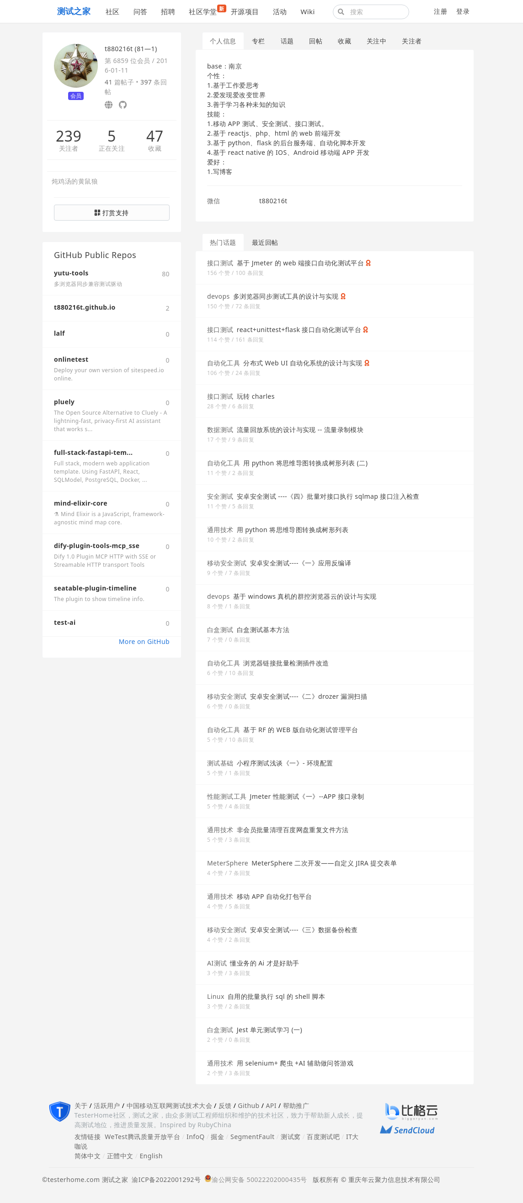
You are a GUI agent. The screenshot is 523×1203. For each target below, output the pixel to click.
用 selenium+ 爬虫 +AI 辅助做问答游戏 (295, 1063)
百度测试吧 (323, 1136)
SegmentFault (252, 1136)
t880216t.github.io (85, 307)
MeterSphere (227, 863)
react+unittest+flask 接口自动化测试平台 (299, 329)
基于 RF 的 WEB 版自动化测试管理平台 (300, 729)
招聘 (168, 11)
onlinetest (71, 359)
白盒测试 (220, 629)
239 (68, 136)
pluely (64, 401)
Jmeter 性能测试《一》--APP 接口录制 (307, 796)
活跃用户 (107, 1105)
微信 (213, 200)
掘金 (217, 1136)
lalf (59, 333)
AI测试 (217, 963)
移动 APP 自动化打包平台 (274, 896)
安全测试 (220, 496)
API (271, 1105)
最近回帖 (265, 242)
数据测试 (220, 429)
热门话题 (223, 242)
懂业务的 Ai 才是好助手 (264, 963)
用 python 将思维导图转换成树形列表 (292, 529)
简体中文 (88, 1155)
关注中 (376, 41)
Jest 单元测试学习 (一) (269, 1029)
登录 (463, 11)
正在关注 (112, 149)
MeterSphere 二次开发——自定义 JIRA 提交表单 (324, 863)
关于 (81, 1105)
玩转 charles (256, 396)
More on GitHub (144, 641)
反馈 (225, 1105)
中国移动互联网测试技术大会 (169, 1105)
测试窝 (290, 1136)
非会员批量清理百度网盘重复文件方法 (293, 829)
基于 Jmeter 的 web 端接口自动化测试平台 (300, 263)
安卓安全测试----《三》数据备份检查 (304, 929)
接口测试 (220, 263)
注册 (440, 11)
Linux (215, 996)
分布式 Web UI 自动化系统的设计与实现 (302, 363)
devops (218, 296)
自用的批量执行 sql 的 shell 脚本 (276, 996)
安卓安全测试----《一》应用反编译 (301, 563)
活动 (280, 11)
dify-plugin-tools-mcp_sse (96, 545)
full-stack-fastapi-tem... (93, 452)
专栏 (258, 41)
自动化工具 (223, 363)
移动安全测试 (227, 563)
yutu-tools (71, 273)
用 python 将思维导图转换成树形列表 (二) (305, 463)
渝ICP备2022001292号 (164, 1179)
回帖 (315, 41)
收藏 (154, 149)
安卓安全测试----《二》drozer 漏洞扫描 (308, 696)
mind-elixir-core (80, 503)
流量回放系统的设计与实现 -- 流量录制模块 (300, 429)
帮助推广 (296, 1105)
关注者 (69, 149)
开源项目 (245, 11)
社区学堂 (206, 10)
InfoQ (196, 1136)
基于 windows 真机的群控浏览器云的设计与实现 (305, 596)
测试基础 (220, 763)
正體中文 (120, 1155)
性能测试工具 (227, 796)
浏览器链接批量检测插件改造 (286, 663)
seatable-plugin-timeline (95, 588)
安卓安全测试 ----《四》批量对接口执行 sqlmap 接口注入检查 (328, 496)
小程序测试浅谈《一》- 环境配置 (285, 763)
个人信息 (223, 41)
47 (154, 136)
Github (248, 1105)
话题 (287, 41)
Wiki (307, 11)
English (151, 1155)
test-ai (65, 622)
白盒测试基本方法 (263, 629)
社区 (113, 11)
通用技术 (220, 529)
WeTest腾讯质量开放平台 (142, 1136)
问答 (140, 11)
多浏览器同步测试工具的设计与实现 (286, 296)
